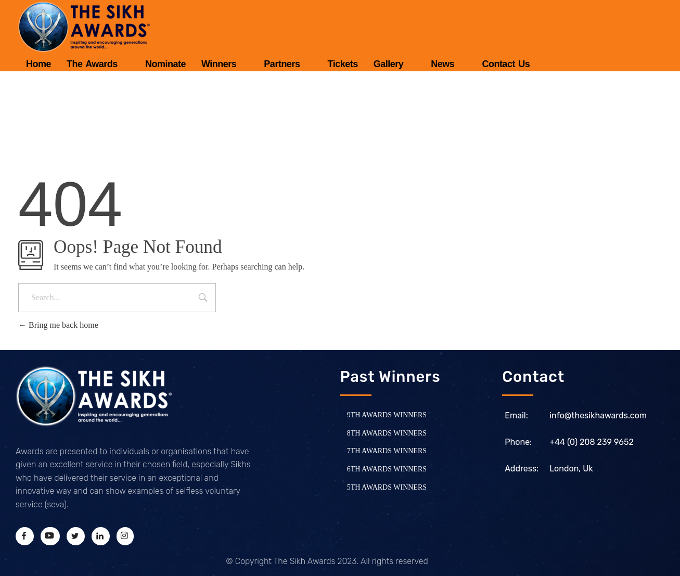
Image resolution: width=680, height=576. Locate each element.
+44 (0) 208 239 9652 (591, 442)
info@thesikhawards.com (598, 415)
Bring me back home (58, 325)
